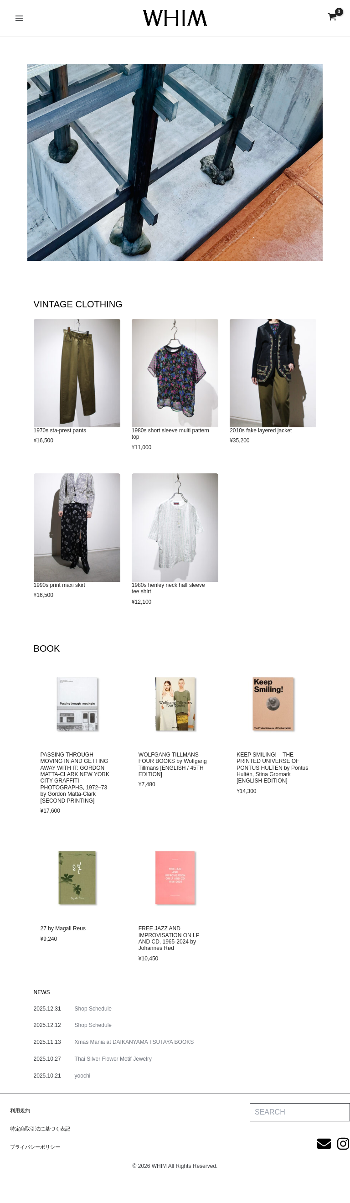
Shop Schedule (93, 1009)
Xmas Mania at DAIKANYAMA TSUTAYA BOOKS (134, 1042)
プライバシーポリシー (37, 1147)
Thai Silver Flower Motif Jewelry (113, 1059)
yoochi (83, 1076)
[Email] (324, 1144)
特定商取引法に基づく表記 (43, 1128)
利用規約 (21, 1110)
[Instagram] (343, 1144)
